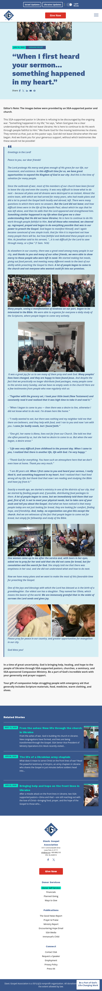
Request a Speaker (51, 956)
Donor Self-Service (51, 887)
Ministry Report (51, 924)
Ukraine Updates (52, 4)
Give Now (55, 15)
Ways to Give (51, 900)
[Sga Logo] (9, 15)
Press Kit (51, 968)
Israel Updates (32, 4)
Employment (51, 960)
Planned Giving (51, 896)
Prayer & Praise (51, 920)
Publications (51, 910)
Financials (51, 892)
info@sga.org (45, 852)
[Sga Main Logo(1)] (51, 829)
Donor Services (51, 882)
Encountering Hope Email (51, 928)
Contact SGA (51, 952)
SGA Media (51, 932)
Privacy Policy (51, 964)
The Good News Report (51, 915)
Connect (51, 946)
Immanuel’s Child (51, 936)
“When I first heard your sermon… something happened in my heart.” (48, 69)
